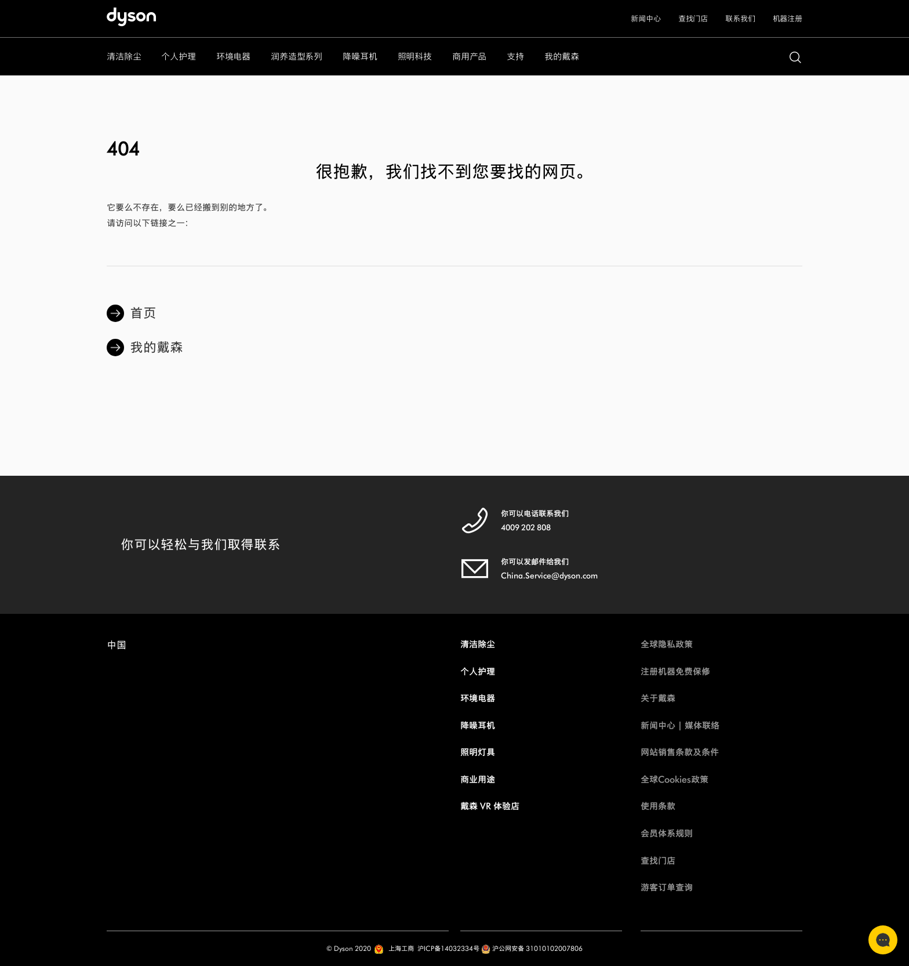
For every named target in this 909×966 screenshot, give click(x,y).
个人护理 (477, 671)
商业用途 (477, 779)
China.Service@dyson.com (549, 576)
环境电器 (477, 698)
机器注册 (787, 19)
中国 (116, 648)
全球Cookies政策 (674, 779)
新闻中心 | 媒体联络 (680, 725)
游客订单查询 (667, 887)
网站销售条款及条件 (680, 752)
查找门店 (693, 19)
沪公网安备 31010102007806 (532, 948)
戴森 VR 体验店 (489, 806)
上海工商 (401, 948)
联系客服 (879, 939)
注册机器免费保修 (675, 671)
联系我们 (740, 19)
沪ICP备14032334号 (448, 948)
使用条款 (658, 806)
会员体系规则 (667, 833)
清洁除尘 (477, 644)
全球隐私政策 (667, 644)
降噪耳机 (477, 725)
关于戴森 (658, 698)
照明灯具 (477, 752)
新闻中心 (645, 19)
